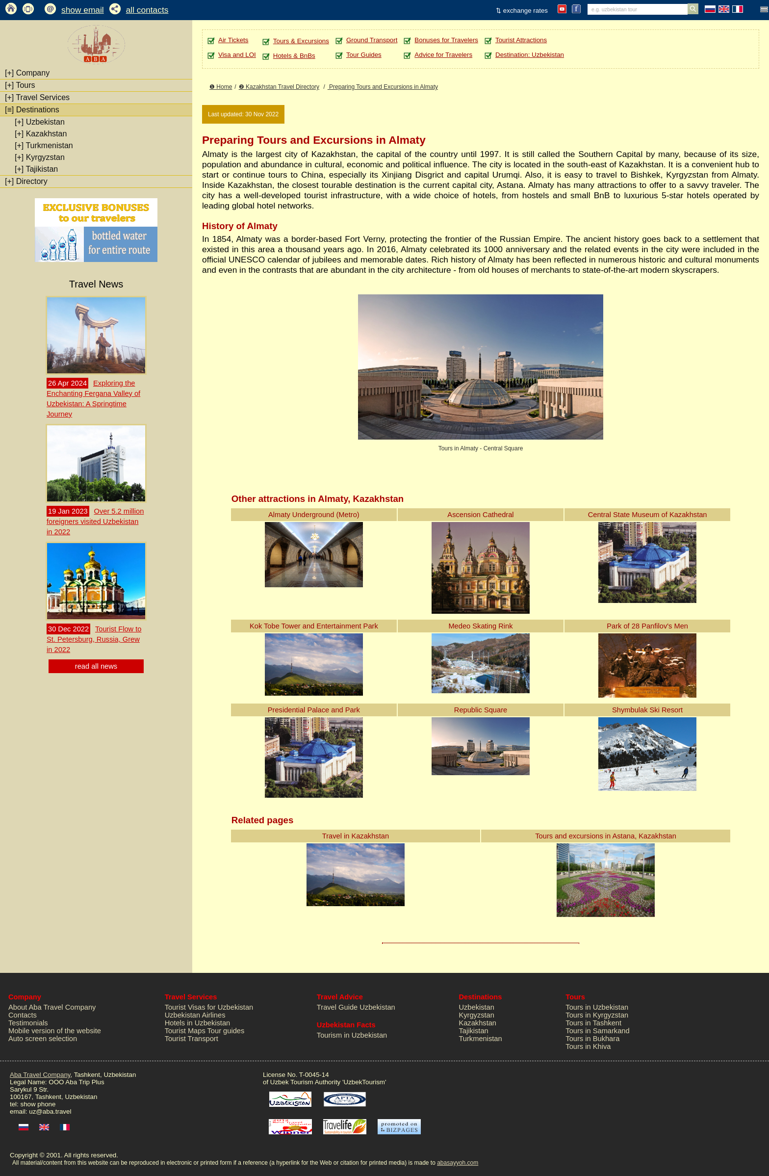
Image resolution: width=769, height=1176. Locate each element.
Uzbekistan (40, 122)
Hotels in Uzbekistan (198, 1023)
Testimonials (28, 1023)
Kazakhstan (41, 134)
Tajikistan (36, 169)
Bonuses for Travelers (446, 40)
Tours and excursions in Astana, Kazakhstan (605, 836)
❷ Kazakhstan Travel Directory (279, 86)
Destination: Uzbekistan (529, 54)
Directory (26, 181)
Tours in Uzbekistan (596, 1007)
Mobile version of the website (54, 1031)
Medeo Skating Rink (480, 626)
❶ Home (220, 86)
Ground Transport (371, 40)
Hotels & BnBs (294, 55)
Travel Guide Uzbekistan (356, 1007)
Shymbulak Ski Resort (647, 710)
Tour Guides (364, 54)
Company (27, 73)
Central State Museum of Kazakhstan (647, 515)
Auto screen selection (42, 1039)
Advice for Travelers (443, 54)
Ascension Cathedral (480, 515)
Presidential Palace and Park (314, 710)
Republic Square (480, 710)
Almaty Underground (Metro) (313, 515)
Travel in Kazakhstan (355, 836)
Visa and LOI (237, 54)
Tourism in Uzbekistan (352, 1035)
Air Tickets (233, 40)
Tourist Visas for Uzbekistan (209, 1007)
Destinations (32, 109)
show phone (37, 1104)
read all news (96, 666)
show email (82, 10)
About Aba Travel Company (52, 1007)
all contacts (147, 10)
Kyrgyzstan (40, 157)
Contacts (22, 1015)
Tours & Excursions (301, 41)
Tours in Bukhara (592, 1039)
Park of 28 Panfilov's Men (647, 626)
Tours (20, 85)
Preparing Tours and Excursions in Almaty (383, 86)
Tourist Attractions (521, 40)
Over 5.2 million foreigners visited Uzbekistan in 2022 (95, 521)
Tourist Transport (191, 1039)
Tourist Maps (185, 1031)
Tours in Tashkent (593, 1023)
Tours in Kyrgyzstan (596, 1015)
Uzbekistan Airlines (195, 1015)
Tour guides (226, 1031)
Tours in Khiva (588, 1046)
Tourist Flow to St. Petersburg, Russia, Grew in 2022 (94, 639)
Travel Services (37, 97)
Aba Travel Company (40, 1074)
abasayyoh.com (457, 1162)
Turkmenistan (44, 145)
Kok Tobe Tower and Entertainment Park (314, 626)
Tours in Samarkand (597, 1031)
